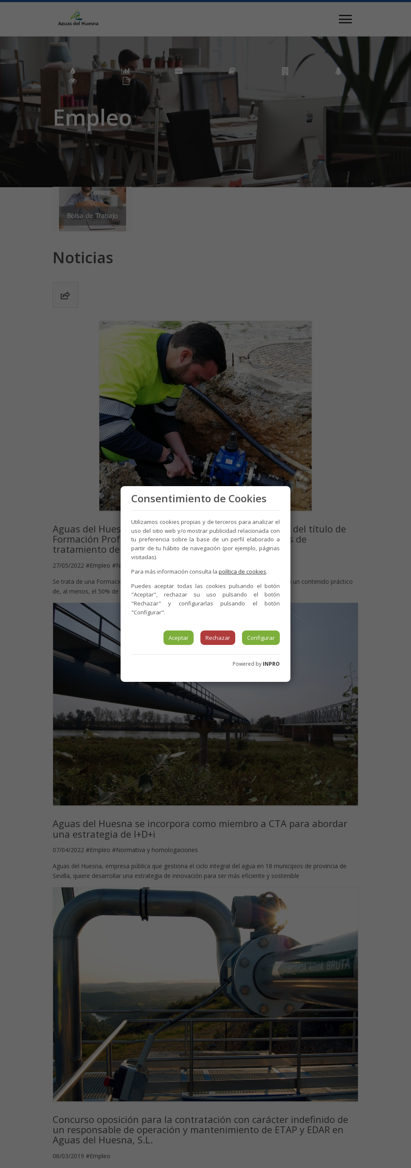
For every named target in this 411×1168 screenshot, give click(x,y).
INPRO (271, 663)
